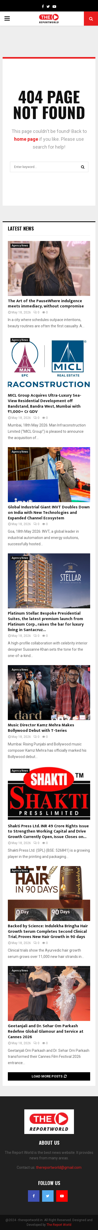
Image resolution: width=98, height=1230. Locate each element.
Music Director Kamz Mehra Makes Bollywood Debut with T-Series (41, 728)
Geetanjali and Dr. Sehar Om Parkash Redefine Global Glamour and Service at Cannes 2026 (45, 1032)
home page (26, 139)
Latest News (21, 228)
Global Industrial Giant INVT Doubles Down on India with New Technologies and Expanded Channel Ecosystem (49, 513)
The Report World (59, 1225)
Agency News (20, 245)
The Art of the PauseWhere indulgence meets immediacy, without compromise (46, 303)
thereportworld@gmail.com (59, 1167)
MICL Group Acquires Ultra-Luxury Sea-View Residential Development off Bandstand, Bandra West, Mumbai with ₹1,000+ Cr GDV (44, 403)
